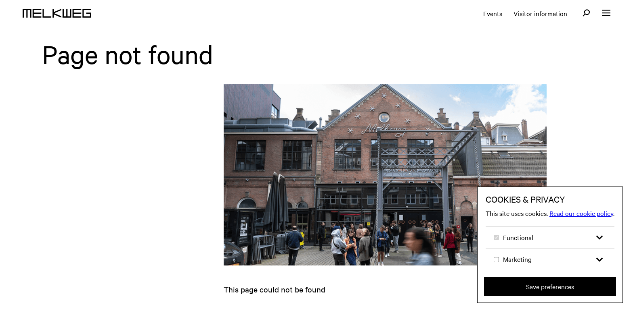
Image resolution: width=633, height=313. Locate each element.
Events (492, 13)
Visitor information (540, 13)
